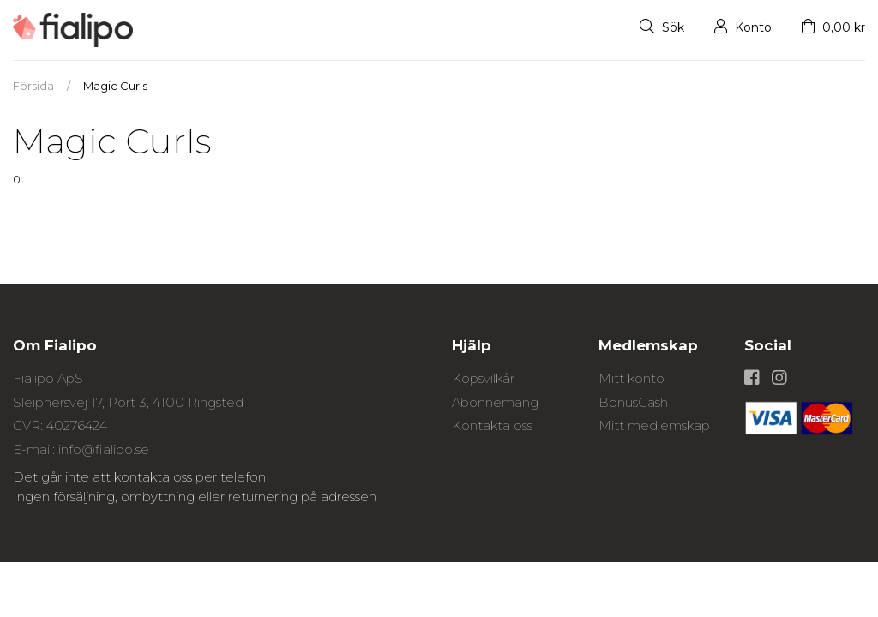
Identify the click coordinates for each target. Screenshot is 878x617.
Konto (743, 27)
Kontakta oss (492, 425)
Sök (662, 27)
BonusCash (633, 402)
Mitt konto (631, 378)
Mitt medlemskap (654, 425)
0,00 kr (833, 27)
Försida (33, 86)
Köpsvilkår (483, 378)
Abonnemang (495, 402)
